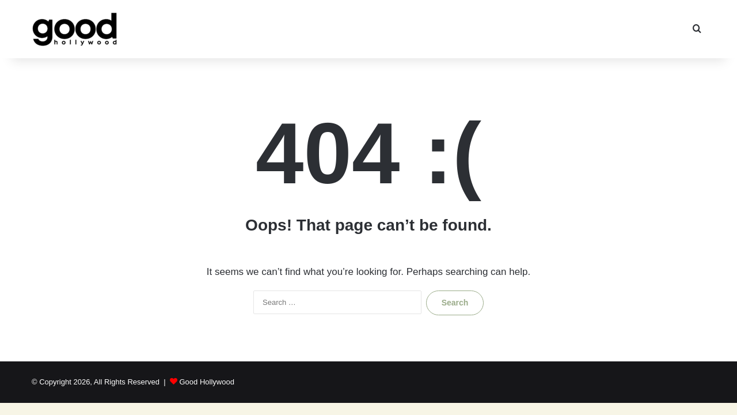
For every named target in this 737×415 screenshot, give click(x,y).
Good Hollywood (206, 382)
